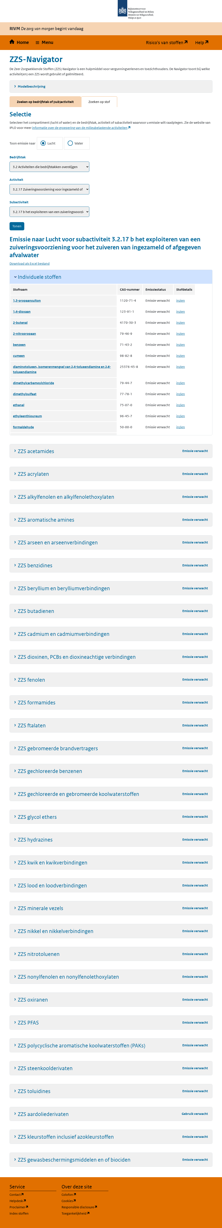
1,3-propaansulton (27, 300)
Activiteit (16, 180)
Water (75, 143)
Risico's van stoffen (169, 42)
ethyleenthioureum (27, 416)
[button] (44, 42)
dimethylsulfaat (24, 394)
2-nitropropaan (24, 334)
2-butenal (20, 323)
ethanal (18, 405)
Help (203, 42)
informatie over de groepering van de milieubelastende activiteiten (81, 128)
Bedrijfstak (18, 157)
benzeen (19, 345)
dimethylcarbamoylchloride (33, 383)
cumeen (19, 356)
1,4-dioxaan (22, 311)
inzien (180, 300)
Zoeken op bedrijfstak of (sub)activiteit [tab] (45, 102)
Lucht (48, 143)
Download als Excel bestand (30, 263)
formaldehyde (23, 427)
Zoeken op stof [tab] (99, 102)
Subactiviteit (19, 202)
